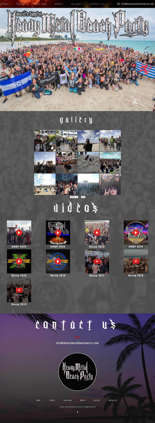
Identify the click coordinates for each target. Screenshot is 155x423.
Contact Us (96, 4)
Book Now (40, 4)
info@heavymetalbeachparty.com (137, 4)
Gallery (76, 4)
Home (4, 4)
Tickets (20, 4)
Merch (59, 4)
